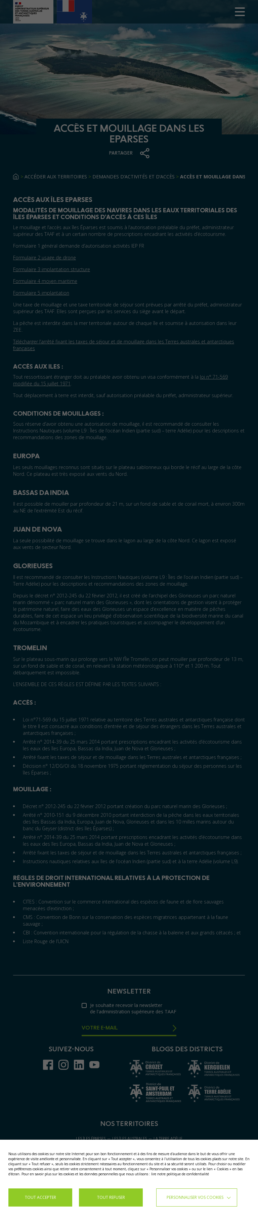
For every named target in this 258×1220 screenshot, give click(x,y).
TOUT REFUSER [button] (111, 1197)
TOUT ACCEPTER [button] (40, 1197)
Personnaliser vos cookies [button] (195, 1197)
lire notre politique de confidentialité (180, 1174)
